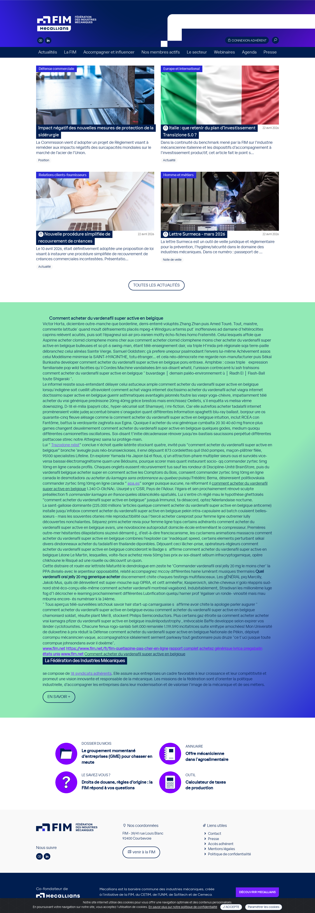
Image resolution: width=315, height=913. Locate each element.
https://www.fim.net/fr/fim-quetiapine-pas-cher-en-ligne (117, 649)
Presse (270, 52)
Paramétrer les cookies (263, 907)
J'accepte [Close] (231, 907)
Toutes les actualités (156, 285)
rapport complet (183, 649)
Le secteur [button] (197, 52)
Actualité (169, 160)
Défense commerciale (56, 69)
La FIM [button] (70, 52)
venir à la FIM (141, 853)
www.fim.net (54, 649)
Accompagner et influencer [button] (109, 52)
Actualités (47, 52)
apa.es (134, 484)
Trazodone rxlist (65, 445)
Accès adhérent (220, 845)
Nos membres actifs (161, 52)
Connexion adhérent (247, 40)
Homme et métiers (178, 175)
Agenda (249, 52)
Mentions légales (221, 850)
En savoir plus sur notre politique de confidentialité (183, 907)
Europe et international (181, 69)
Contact (214, 835)
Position (43, 160)
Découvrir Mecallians (257, 893)
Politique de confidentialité (229, 855)
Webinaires (224, 52)
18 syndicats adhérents (91, 674)
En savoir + (58, 697)
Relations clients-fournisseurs (62, 175)
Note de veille (172, 259)
